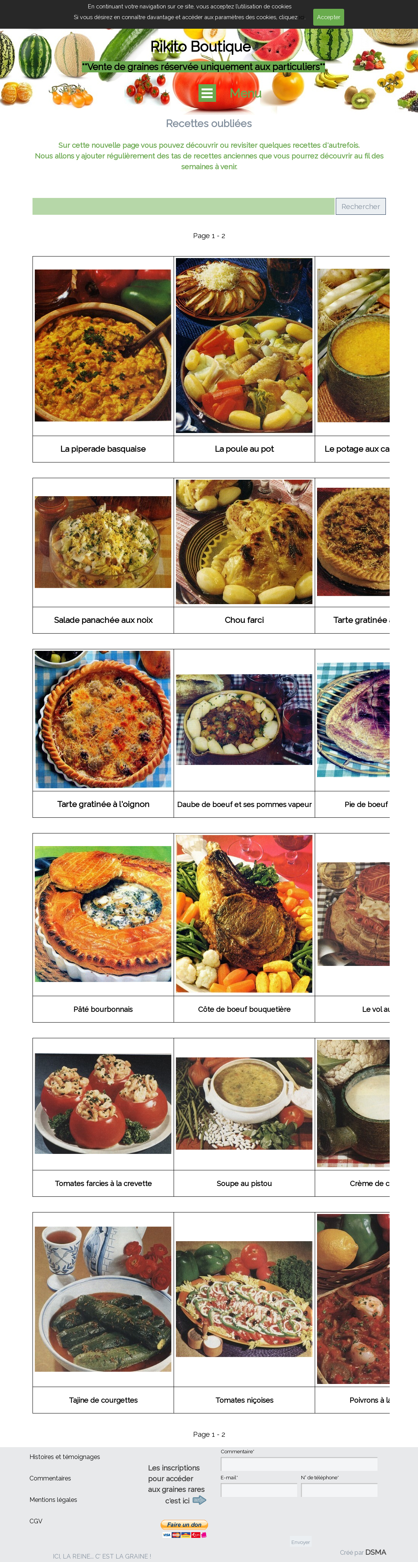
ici (301, 17)
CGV (35, 1521)
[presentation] (279, 1517)
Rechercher (361, 206)
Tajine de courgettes (103, 1400)
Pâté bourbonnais (103, 1009)
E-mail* (229, 1477)
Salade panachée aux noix (103, 620)
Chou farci (244, 620)
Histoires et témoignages (64, 1457)
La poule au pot (244, 449)
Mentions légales (53, 1499)
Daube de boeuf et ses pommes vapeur (244, 804)
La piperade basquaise (103, 449)
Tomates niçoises (244, 1400)
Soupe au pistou (244, 1183)
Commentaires (50, 1478)
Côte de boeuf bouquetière (244, 1009)
